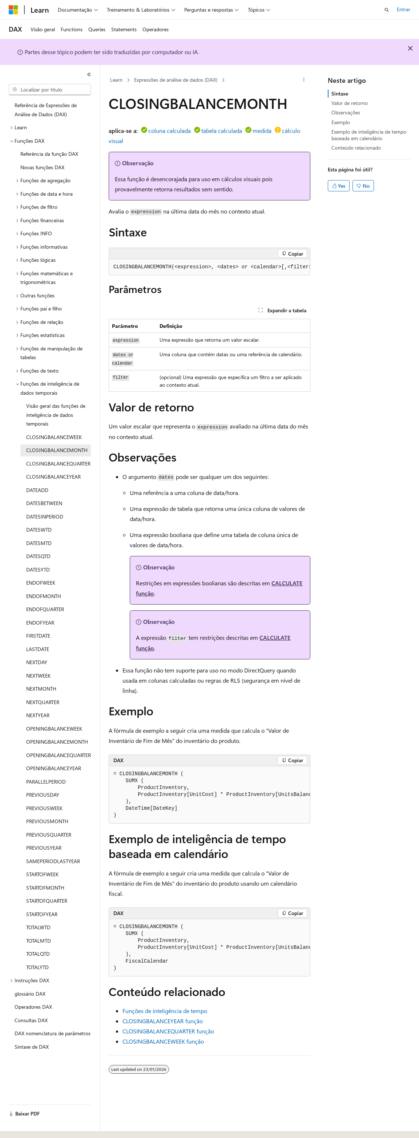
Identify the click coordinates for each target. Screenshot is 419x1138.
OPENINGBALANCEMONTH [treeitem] (57, 741)
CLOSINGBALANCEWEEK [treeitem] (54, 437)
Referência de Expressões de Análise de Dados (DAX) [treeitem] (46, 110)
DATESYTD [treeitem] (38, 569)
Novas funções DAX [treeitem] (42, 167)
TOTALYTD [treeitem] (37, 967)
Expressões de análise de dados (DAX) (175, 79)
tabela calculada (221, 130)
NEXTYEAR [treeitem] (37, 715)
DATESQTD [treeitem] (38, 556)
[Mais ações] (304, 80)
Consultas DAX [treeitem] (31, 1020)
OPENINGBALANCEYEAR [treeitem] (53, 768)
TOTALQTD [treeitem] (38, 953)
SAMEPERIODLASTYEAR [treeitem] (53, 861)
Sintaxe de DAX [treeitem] (32, 1046)
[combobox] (50, 89)
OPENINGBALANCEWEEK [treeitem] (54, 728)
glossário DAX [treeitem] (30, 993)
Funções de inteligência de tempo (164, 1011)
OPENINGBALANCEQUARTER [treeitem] (58, 755)
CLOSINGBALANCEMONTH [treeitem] (57, 450)
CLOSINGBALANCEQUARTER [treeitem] (58, 463)
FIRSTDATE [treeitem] (38, 635)
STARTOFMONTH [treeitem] (45, 887)
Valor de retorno (349, 102)
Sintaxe (339, 93)
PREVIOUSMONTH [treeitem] (47, 821)
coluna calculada (169, 130)
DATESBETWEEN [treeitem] (44, 503)
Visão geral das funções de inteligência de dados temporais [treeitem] (55, 414)
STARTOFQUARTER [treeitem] (46, 900)
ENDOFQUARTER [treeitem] (45, 609)
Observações (345, 112)
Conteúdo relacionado (356, 147)
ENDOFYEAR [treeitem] (40, 622)
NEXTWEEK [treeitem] (38, 675)
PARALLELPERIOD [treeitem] (46, 781)
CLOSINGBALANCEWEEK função (163, 1041)
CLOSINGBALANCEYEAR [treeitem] (53, 476)
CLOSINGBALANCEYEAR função (162, 1021)
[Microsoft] (13, 10)
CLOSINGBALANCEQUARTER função (168, 1031)
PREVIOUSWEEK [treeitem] (44, 808)
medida (262, 130)
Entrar (403, 9)
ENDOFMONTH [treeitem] (43, 596)
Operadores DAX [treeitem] (33, 1006)
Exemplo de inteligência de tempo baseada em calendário (368, 135)
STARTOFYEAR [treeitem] (41, 914)
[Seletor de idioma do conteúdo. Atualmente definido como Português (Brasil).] (36, 1126)
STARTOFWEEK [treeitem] (42, 874)
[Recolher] (89, 74)
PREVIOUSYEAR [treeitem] (43, 847)
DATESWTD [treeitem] (39, 529)
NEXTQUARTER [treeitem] (42, 702)
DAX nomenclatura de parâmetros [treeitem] (52, 1033)
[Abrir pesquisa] (386, 9)
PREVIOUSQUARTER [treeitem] (48, 834)
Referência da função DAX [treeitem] (49, 153)
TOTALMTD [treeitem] (38, 940)
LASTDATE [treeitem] (37, 649)
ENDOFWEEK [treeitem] (40, 582)
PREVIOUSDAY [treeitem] (42, 794)
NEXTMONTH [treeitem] (41, 688)
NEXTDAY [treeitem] (36, 662)
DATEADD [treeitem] (37, 490)
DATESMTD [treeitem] (39, 543)
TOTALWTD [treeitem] (38, 927)
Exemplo (340, 122)
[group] (209, 267)
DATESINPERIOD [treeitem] (44, 516)
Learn (116, 79)
